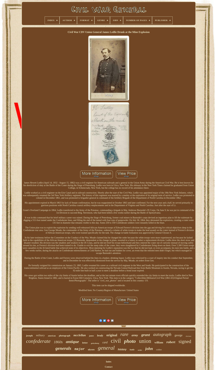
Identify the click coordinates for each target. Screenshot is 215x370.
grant (145, 335)
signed (184, 341)
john (149, 348)
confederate (38, 341)
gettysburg (95, 343)
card (104, 342)
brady (100, 335)
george (178, 335)
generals (63, 348)
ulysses (91, 349)
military (40, 335)
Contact (108, 367)
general (106, 348)
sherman (188, 336)
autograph (162, 334)
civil (116, 341)
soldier (159, 349)
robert (170, 342)
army (135, 335)
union (145, 341)
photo (130, 341)
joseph (29, 335)
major (80, 349)
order (140, 350)
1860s (58, 342)
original (111, 335)
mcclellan (79, 335)
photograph (64, 335)
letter (85, 342)
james (91, 336)
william (158, 342)
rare (124, 334)
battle (132, 349)
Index (108, 361)
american (52, 336)
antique (72, 341)
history (122, 349)
